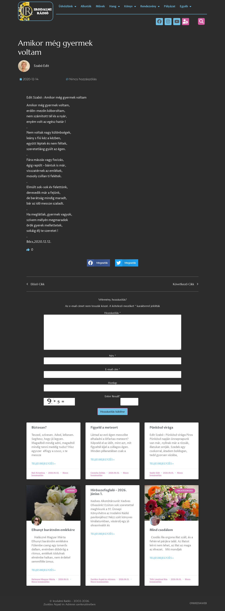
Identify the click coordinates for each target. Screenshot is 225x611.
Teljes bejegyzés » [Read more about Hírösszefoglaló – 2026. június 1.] (103, 534)
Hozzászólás (112, 312)
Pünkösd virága (161, 428)
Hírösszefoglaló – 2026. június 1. (109, 492)
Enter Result (112, 396)
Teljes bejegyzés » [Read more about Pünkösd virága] (162, 463)
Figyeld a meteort (104, 428)
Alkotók (86, 6)
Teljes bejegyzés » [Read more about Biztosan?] (43, 463)
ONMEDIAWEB (198, 603)
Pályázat (169, 6)
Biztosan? (39, 428)
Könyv (130, 6)
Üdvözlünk (67, 6)
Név (112, 355)
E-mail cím (112, 369)
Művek (100, 6)
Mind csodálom (161, 530)
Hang (114, 6)
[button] (201, 21)
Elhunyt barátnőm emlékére (53, 530)
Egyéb (185, 6)
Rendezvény (150, 6)
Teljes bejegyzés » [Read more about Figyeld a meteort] (103, 459)
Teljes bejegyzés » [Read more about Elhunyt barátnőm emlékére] (43, 570)
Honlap (112, 382)
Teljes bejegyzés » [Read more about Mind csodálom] (162, 558)
